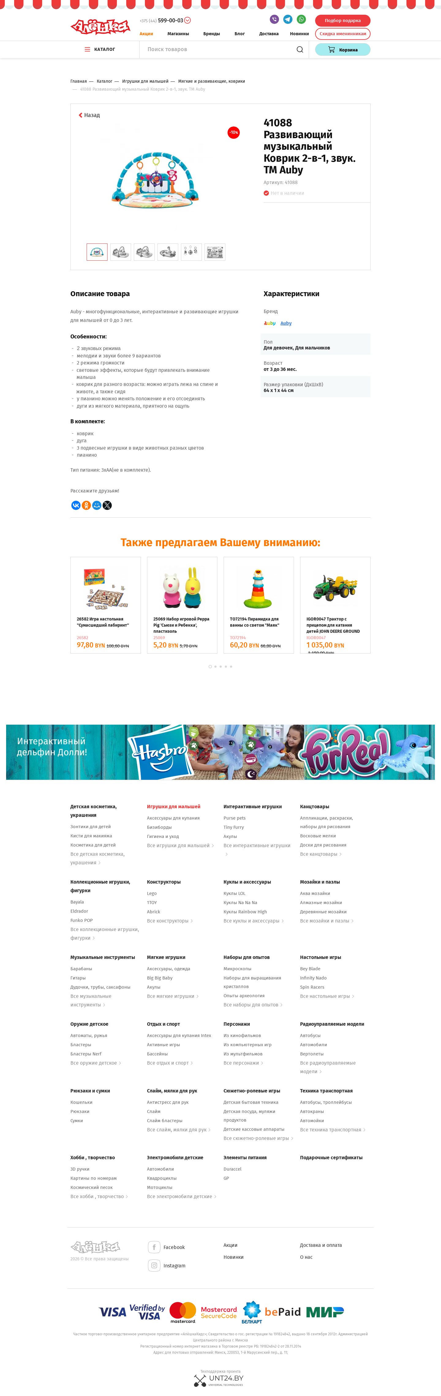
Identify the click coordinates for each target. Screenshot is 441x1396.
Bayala (77, 902)
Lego (152, 893)
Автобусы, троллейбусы (326, 1102)
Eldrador (79, 911)
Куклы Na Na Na (240, 902)
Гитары (78, 978)
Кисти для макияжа (91, 836)
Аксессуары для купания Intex (179, 1035)
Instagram (166, 1266)
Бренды (211, 33)
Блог (240, 33)
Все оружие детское (95, 1063)
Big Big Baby (159, 978)
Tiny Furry (234, 827)
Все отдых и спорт (170, 1063)
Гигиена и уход (163, 836)
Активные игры (163, 1044)
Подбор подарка (343, 20)
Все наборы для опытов (253, 1005)
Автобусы (310, 1035)
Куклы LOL (234, 893)
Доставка (269, 33)
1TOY (152, 902)
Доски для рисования (323, 845)
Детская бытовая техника (251, 1102)
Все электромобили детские (181, 1196)
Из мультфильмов (243, 1054)
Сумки (76, 1120)
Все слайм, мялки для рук (178, 1130)
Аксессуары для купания (173, 818)
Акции (146, 33)
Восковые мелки (318, 836)
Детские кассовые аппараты (254, 1129)
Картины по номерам (93, 1178)
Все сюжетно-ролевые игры (258, 1138)
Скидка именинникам (343, 33)
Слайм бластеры (165, 1120)
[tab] (97, 252)
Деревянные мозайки (323, 912)
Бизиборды (159, 827)
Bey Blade (310, 969)
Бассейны (157, 1054)
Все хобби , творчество (99, 1196)
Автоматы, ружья (88, 1035)
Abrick (153, 912)
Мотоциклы (159, 1187)
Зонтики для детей (90, 826)
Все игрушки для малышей (180, 845)
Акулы (230, 836)
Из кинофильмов (242, 1035)
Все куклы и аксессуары (254, 921)
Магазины (178, 33)
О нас (306, 1257)
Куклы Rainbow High (245, 912)
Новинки (299, 33)
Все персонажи (243, 1063)
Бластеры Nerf (85, 1054)
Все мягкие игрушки (172, 996)
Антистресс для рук (168, 1102)
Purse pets (235, 818)
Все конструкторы (170, 921)
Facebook (166, 1247)
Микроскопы (237, 969)
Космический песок (91, 1187)
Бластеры (80, 1044)
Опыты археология (244, 995)
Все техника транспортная (332, 1130)
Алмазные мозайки (321, 902)
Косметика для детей (93, 845)
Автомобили (313, 1044)
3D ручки (79, 1169)
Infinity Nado (313, 978)
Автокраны (312, 1111)
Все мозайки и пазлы (326, 921)
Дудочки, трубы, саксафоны (100, 987)
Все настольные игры (327, 996)
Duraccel (232, 1169)
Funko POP (81, 920)
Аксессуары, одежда (168, 969)
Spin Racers (312, 987)
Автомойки (312, 1120)
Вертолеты (312, 1054)
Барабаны (81, 969)
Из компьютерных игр (248, 1044)
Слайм (153, 1111)
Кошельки (81, 1102)
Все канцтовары (320, 854)
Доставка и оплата (321, 1245)
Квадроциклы (162, 1178)
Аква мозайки (315, 893)
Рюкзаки (79, 1111)
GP (226, 1178)
